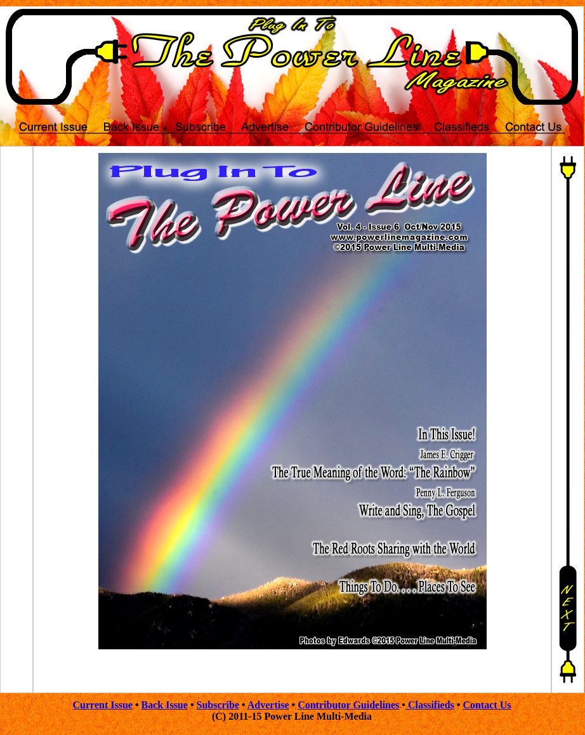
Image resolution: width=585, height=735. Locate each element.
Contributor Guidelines (348, 704)
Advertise (268, 704)
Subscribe (217, 704)
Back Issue (164, 704)
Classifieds (429, 704)
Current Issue (103, 704)
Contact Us (487, 704)
